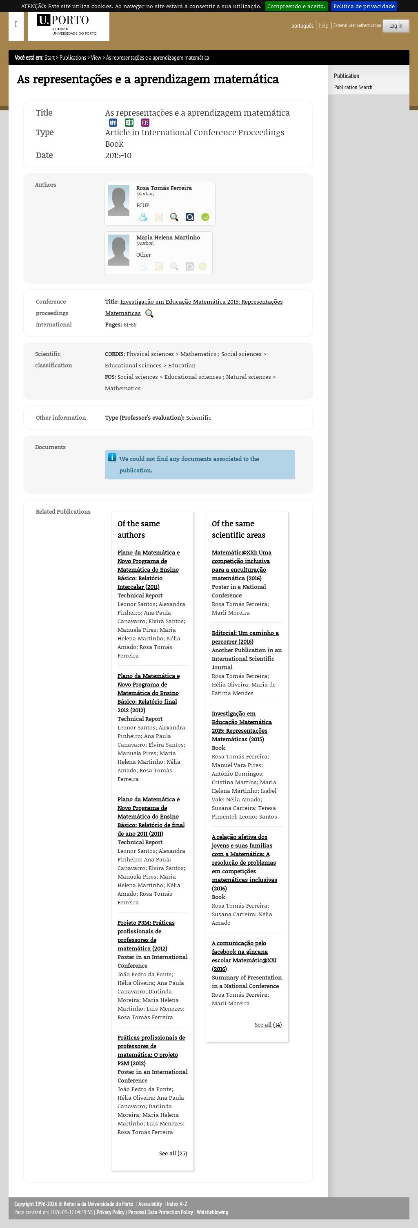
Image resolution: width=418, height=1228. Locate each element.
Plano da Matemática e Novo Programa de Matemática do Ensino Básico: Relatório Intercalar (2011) (149, 569)
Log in (395, 25)
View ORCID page (205, 217)
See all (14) (268, 1024)
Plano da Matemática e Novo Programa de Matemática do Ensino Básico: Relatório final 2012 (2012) (149, 693)
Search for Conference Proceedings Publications (149, 313)
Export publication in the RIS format (145, 123)
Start (49, 57)
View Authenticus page (190, 217)
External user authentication (357, 25)
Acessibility (150, 1204)
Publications (73, 57)
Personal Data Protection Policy (160, 1212)
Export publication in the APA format (113, 123)
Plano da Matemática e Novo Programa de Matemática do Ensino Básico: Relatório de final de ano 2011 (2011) (151, 816)
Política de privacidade (364, 6)
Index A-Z (177, 1204)
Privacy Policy (111, 1212)
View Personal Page (143, 217)
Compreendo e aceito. (296, 6)
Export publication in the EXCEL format (129, 123)
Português (302, 25)
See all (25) (173, 1153)
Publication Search (353, 87)
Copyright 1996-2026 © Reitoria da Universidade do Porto (73, 1204)
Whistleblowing (212, 1212)
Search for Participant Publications (174, 217)
